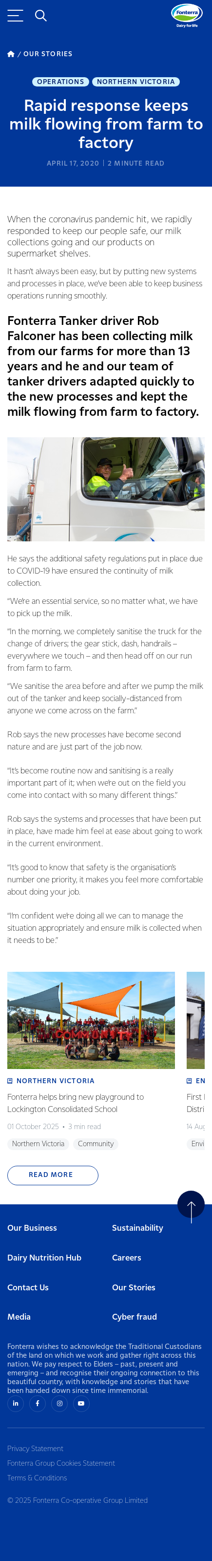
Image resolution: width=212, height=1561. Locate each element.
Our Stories (133, 1288)
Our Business (32, 1228)
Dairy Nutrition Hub (44, 1258)
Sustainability (137, 1228)
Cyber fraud (134, 1317)
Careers (126, 1258)
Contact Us (28, 1288)
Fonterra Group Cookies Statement (61, 1463)
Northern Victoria (136, 82)
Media (19, 1317)
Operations (60, 82)
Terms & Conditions (37, 1478)
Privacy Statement (35, 1449)
